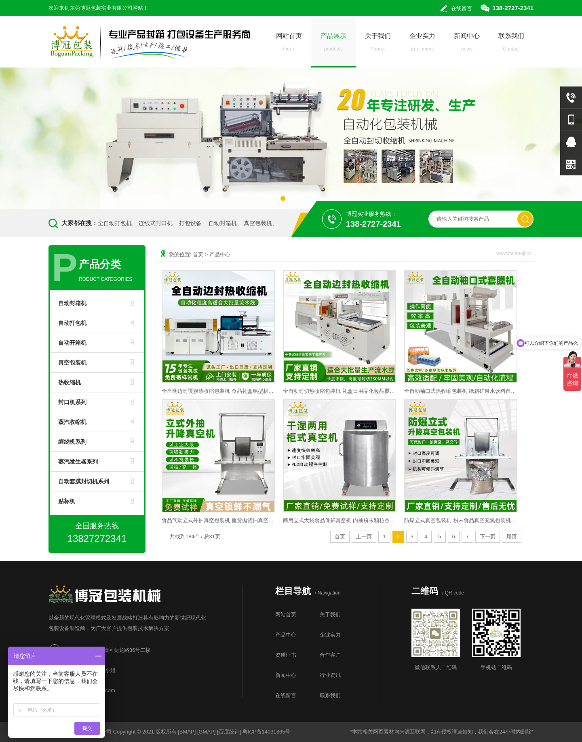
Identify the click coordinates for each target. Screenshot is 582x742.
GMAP (206, 732)
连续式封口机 (156, 223)
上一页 (364, 536)
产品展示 (333, 44)
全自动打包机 (115, 223)
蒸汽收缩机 (72, 422)
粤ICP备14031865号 (266, 732)
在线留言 (461, 8)
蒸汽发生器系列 (78, 461)
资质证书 (285, 655)
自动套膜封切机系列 (83, 481)
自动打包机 (72, 323)
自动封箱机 (223, 223)
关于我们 (378, 44)
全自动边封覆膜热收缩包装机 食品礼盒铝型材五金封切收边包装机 (218, 391)
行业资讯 (330, 675)
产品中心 (219, 254)
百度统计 (229, 732)
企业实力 (422, 44)
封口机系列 (72, 402)
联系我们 (511, 44)
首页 (198, 254)
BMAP (186, 732)
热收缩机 (69, 382)
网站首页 (289, 44)
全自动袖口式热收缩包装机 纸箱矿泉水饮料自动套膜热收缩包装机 (460, 391)
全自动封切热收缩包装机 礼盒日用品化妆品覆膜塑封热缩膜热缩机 (339, 391)
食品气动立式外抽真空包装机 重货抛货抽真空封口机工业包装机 (218, 520)
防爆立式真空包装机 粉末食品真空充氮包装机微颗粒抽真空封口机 (460, 520)
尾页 (511, 536)
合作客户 (330, 655)
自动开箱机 (72, 342)
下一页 (488, 536)
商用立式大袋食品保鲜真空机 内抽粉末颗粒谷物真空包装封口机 (339, 520)
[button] (282, 198)
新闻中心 (467, 44)
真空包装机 (258, 223)
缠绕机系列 (72, 441)
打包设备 (190, 223)
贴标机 (66, 501)
